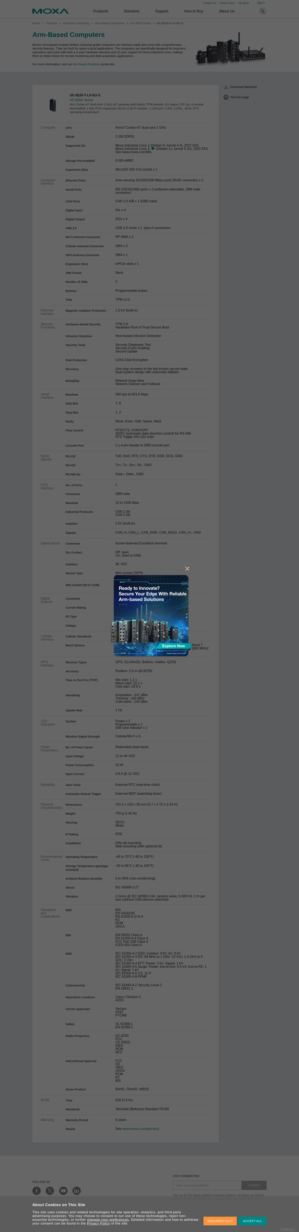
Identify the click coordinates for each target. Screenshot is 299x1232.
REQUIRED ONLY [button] (220, 1221)
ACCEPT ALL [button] (252, 1221)
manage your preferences (108, 1219)
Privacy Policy (98, 1223)
